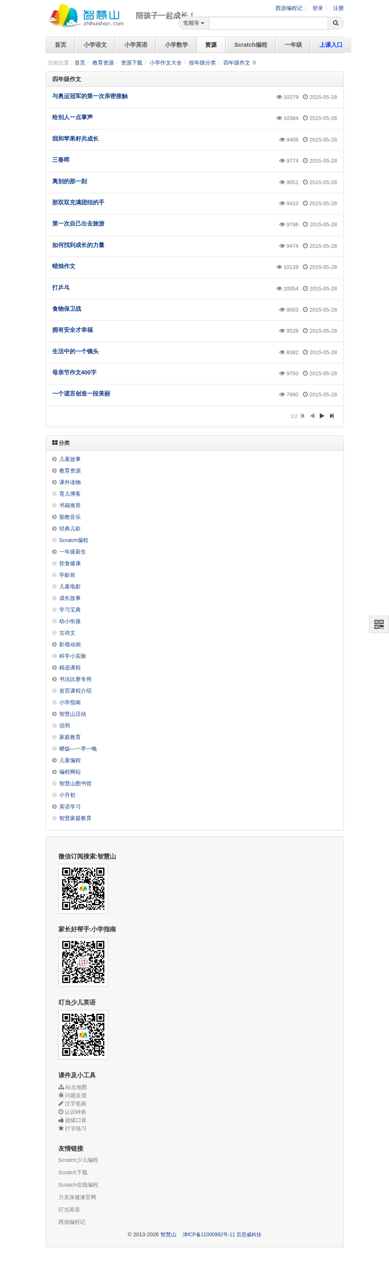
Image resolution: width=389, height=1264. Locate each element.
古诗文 (67, 633)
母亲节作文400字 (74, 372)
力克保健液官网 (77, 1197)
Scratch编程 (250, 44)
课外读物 (70, 482)
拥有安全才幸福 (72, 329)
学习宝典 (70, 610)
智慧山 (168, 1234)
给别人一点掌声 (72, 117)
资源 (211, 44)
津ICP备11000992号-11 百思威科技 (222, 1235)
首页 (60, 44)
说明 (64, 725)
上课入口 (331, 44)
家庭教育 (70, 737)
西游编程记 (288, 8)
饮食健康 (70, 563)
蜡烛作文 (63, 266)
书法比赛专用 (75, 679)
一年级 (293, 44)
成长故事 (70, 598)
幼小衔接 (70, 621)
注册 (338, 8)
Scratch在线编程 (78, 1185)
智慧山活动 (72, 714)
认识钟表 (72, 1112)
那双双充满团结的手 (78, 202)
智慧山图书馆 (75, 783)
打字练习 (72, 1128)
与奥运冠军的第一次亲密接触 (90, 96)
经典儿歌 (70, 528)
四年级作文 (236, 63)
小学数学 (176, 44)
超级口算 (72, 1120)
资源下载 (132, 63)
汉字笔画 (72, 1104)
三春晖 (61, 159)
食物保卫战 (66, 308)
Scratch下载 (72, 1172)
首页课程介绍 (75, 691)
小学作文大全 (166, 63)
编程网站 (70, 772)
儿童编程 (70, 760)
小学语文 (95, 44)
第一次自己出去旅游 (78, 223)
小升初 (67, 795)
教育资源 (103, 63)
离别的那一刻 (69, 181)
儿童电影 (70, 586)
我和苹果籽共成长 (75, 138)
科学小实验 (72, 656)
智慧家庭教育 (75, 818)
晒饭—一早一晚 (78, 749)
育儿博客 (70, 494)
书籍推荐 (70, 505)
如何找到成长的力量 (78, 245)
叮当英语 (69, 1209)
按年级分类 (202, 63)
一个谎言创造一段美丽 (81, 393)
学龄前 (67, 575)
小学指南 (70, 702)
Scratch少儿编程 (78, 1160)
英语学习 (70, 806)
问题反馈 (72, 1095)
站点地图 (72, 1087)
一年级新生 (72, 552)
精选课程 (70, 667)
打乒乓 (61, 287)
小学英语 (135, 44)
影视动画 (70, 644)
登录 (317, 8)
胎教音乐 (70, 517)
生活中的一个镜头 (75, 351)
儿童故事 (70, 459)
